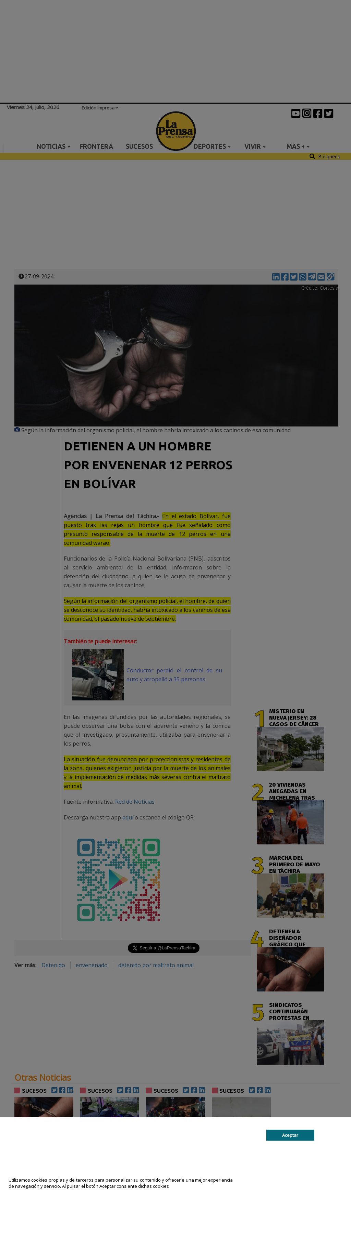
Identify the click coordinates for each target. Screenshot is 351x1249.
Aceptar (290, 1135)
